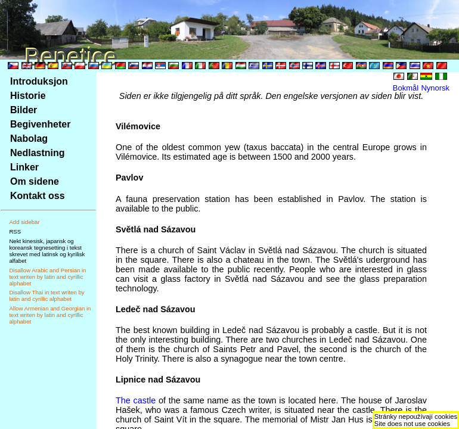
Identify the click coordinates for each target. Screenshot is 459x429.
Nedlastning (37, 153)
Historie (28, 96)
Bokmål (405, 87)
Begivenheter (40, 124)
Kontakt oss (37, 196)
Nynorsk (435, 87)
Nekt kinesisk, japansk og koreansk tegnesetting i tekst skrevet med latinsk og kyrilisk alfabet (47, 251)
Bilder (23, 110)
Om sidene (34, 181)
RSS (15, 231)
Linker (24, 167)
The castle (136, 400)
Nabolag (29, 138)
